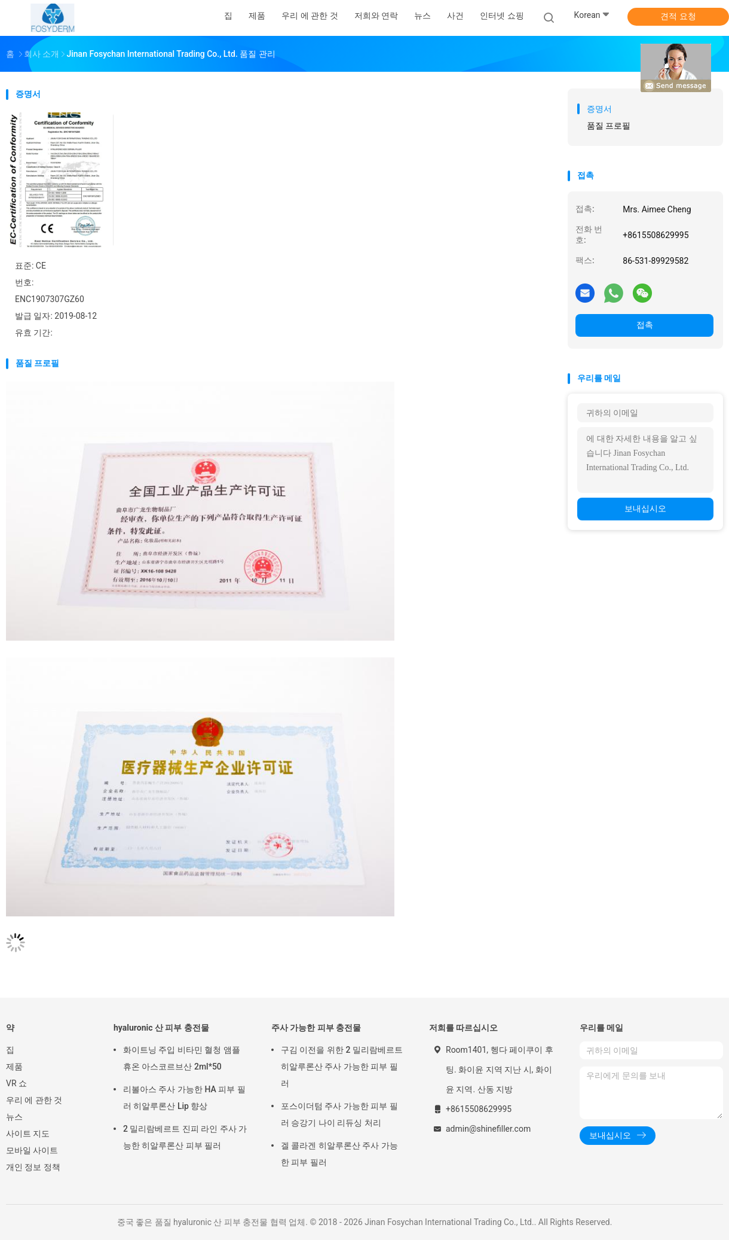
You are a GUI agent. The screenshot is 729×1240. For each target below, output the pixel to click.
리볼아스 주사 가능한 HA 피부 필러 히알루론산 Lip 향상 (184, 1097)
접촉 (644, 325)
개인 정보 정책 (33, 1167)
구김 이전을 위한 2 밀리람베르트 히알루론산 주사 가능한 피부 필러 (342, 1066)
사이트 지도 (28, 1133)
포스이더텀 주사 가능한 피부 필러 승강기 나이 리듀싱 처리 (339, 1114)
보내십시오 (645, 508)
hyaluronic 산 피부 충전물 (161, 1027)
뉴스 (14, 1117)
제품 (14, 1066)
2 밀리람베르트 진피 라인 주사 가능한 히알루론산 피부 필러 (185, 1137)
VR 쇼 (16, 1083)
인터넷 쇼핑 (501, 15)
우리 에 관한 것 (34, 1100)
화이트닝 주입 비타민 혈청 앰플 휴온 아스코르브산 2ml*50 (181, 1058)
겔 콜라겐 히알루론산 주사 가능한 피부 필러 (339, 1154)
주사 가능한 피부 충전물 (316, 1027)
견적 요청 (678, 16)
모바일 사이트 (32, 1150)
